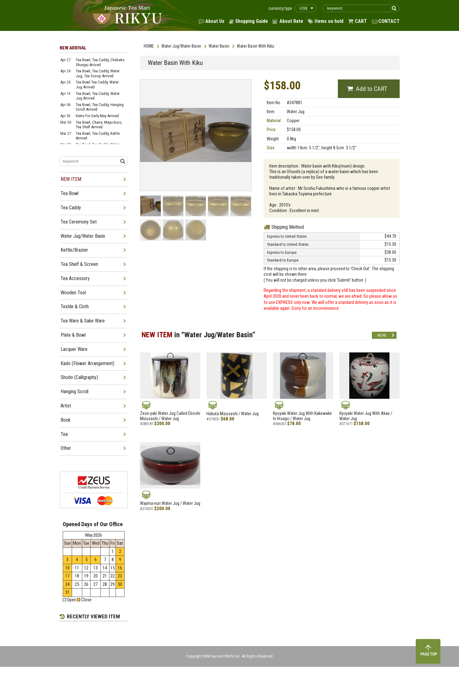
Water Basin (219, 46)
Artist (66, 406)
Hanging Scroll (74, 391)
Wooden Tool (73, 293)
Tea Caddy (71, 208)
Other (66, 448)
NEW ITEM (71, 179)
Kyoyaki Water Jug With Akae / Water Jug (365, 416)
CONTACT (389, 21)
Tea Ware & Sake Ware (83, 321)
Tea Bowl (70, 193)
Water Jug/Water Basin (181, 46)
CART (361, 21)
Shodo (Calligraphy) (79, 377)
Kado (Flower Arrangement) (87, 363)
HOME (149, 46)
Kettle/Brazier (74, 250)
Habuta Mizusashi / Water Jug (232, 413)
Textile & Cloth (75, 306)
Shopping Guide (251, 21)
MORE (381, 335)
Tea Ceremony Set (79, 222)
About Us (214, 21)
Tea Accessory (75, 278)
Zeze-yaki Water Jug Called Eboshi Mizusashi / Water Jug (170, 416)
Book (65, 420)
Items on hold (329, 21)
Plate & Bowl (73, 335)
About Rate (291, 21)
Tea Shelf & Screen (79, 264)
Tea (64, 434)
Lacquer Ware (74, 349)
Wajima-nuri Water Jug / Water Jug (170, 503)
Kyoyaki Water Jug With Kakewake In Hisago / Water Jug (302, 416)
